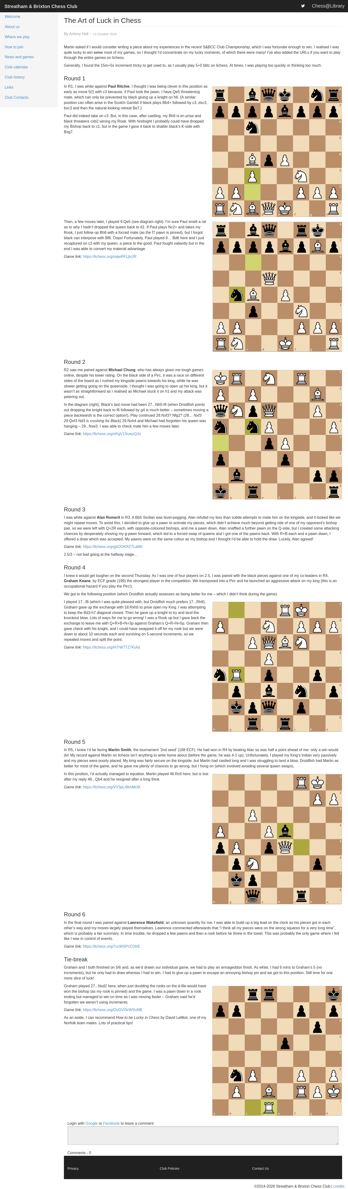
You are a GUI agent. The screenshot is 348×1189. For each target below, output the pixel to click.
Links (9, 87)
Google (92, 1123)
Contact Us (260, 1168)
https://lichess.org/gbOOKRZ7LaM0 (113, 547)
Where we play (17, 37)
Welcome (12, 17)
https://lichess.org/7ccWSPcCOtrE (111, 946)
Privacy (73, 1168)
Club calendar (16, 67)
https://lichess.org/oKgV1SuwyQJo (112, 434)
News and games (19, 57)
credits (338, 1186)
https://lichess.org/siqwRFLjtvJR (110, 257)
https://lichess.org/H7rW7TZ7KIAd (111, 647)
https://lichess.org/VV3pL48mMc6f (111, 787)
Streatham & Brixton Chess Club (40, 6)
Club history (15, 77)
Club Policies (169, 1168)
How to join (14, 47)
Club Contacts (17, 97)
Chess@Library (328, 5)
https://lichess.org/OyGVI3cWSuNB (112, 1010)
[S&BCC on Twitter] (303, 6)
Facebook (111, 1123)
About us (12, 27)
